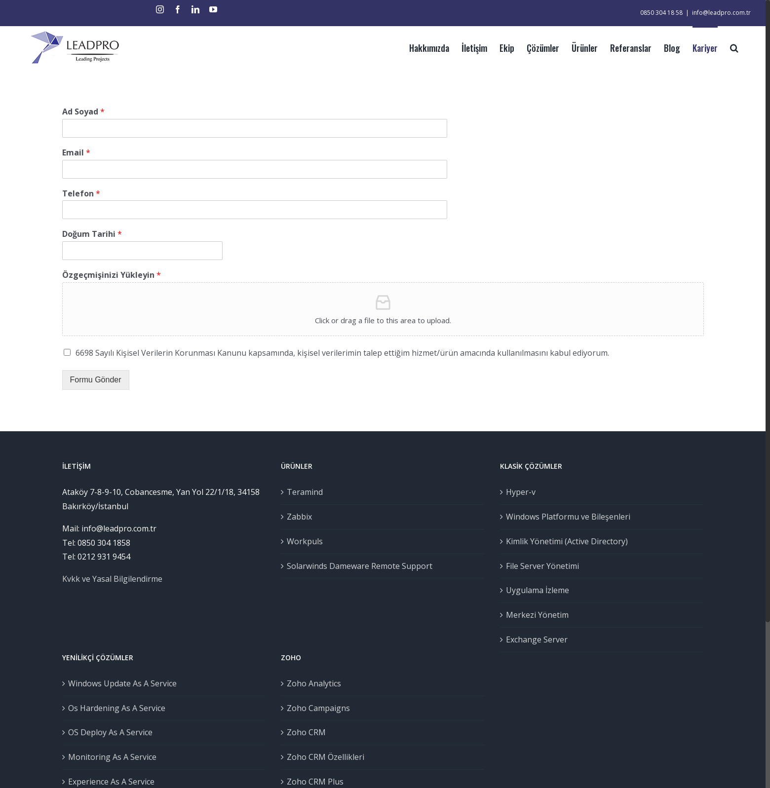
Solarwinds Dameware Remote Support (359, 566)
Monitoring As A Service (112, 756)
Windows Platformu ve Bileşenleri (568, 516)
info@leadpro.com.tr (721, 12)
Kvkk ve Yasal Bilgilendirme (112, 578)
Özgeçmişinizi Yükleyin (111, 275)
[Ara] (734, 47)
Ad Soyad (83, 112)
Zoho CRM (306, 732)
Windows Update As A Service (122, 683)
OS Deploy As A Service (110, 732)
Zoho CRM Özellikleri (325, 756)
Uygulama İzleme (537, 590)
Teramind (305, 492)
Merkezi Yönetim (537, 614)
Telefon (81, 193)
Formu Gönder (95, 379)
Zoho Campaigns (318, 708)
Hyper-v (521, 492)
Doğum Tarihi (92, 234)
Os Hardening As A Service (116, 708)
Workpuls (305, 541)
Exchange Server (537, 639)
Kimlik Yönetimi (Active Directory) (567, 541)
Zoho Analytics (314, 683)
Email (76, 153)
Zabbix (299, 516)
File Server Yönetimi (542, 566)
